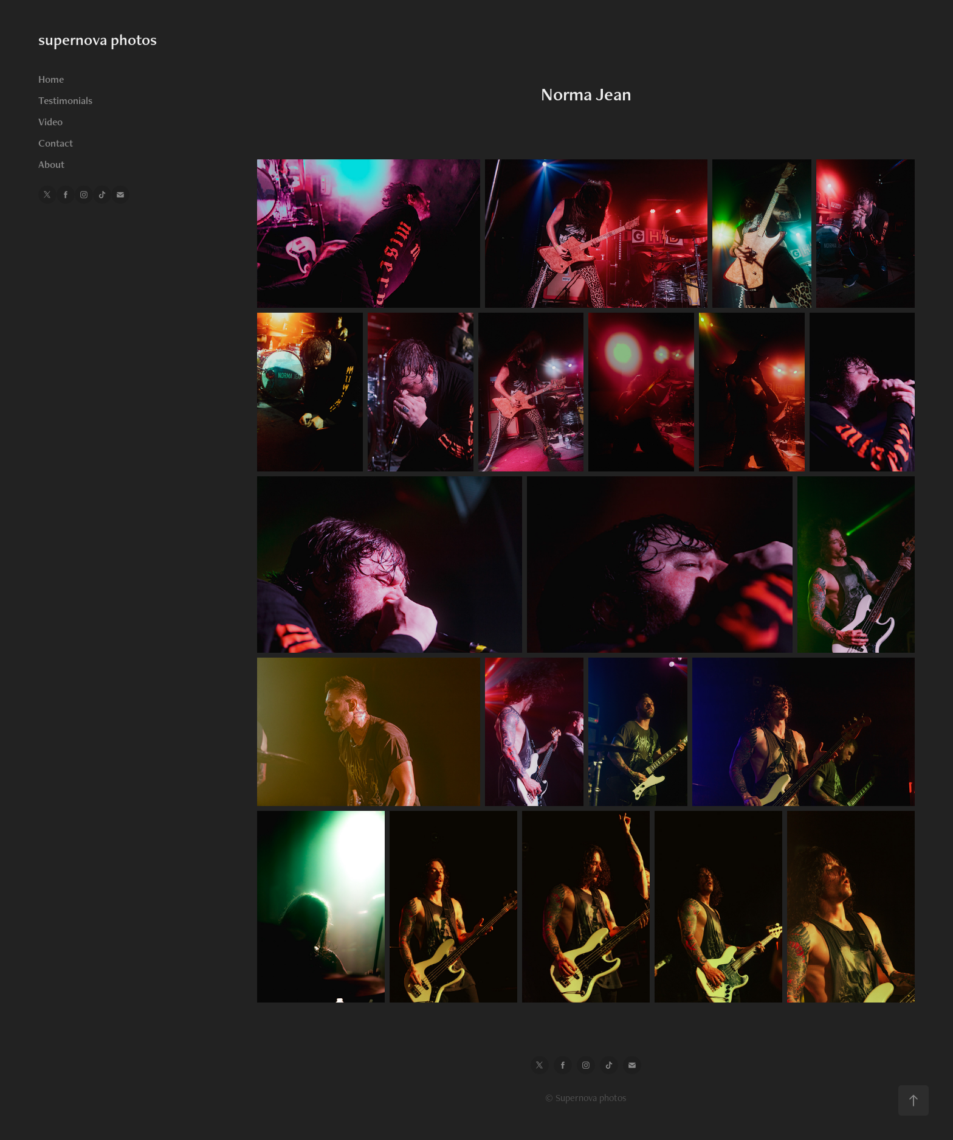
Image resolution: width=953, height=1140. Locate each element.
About (51, 164)
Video (50, 121)
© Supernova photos (586, 1097)
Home (51, 79)
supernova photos (97, 39)
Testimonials (65, 100)
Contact (55, 143)
